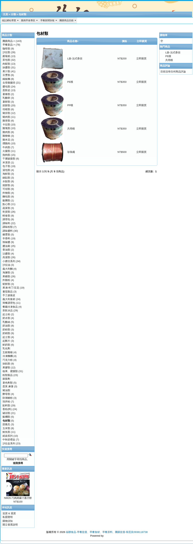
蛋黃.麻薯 (8, 386)
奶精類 (6, 333)
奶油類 (6, 325)
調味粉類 (8, 226)
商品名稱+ (73, 41)
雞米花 (6, 139)
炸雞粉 (6, 280)
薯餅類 (6, 101)
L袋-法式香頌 (74, 58)
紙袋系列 (8, 435)
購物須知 (8, 520)
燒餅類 (6, 185)
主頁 (5, 14)
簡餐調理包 (9, 302)
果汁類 (6, 71)
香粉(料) (7, 409)
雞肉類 (6, 132)
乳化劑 (6, 348)
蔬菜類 (6, 208)
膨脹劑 (6, 378)
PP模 (70, 105)
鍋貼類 (6, 177)
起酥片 (6, 340)
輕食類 (6, 215)
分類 (13, 14)
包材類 (22, 14)
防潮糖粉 (8, 397)
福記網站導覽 (9, 20)
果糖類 (6, 276)
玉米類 (6, 428)
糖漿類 (6, 234)
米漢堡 (6, 162)
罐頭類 (6, 413)
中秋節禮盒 (9, 439)
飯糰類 (6, 416)
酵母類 (6, 394)
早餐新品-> (9, 44)
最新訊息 (7, 468)
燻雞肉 (6, 143)
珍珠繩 (71, 152)
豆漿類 (6, 75)
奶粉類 (6, 329)
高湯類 (6, 257)
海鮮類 (6, 173)
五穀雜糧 (8, 352)
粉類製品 (8, 375)
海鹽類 (6, 272)
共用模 (71, 128)
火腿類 (6, 151)
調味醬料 (8, 230)
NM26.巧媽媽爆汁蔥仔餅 (18, 497)
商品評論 (165, 65)
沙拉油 (6, 264)
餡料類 (6, 405)
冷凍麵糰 (8, 356)
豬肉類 (6, 116)
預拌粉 (6, 401)
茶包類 (6, 59)
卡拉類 (6, 124)
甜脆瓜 (6, 424)
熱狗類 (6, 154)
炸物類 (6, 192)
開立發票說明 (10, 524)
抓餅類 (6, 105)
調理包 (6, 219)
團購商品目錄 (66, 20)
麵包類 (6, 196)
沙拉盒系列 (9, 443)
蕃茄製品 (8, 291)
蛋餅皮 (6, 90)
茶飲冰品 (8, 310)
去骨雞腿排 (9, 82)
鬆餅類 (6, 284)
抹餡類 (6, 363)
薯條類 (6, 94)
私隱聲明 (8, 517)
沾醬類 (6, 253)
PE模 (70, 81)
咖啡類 (6, 48)
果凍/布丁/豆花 (11, 287)
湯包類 (6, 170)
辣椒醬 (6, 242)
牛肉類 (6, 147)
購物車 (163, 35)
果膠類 (6, 367)
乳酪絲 (6, 321)
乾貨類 (6, 211)
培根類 (6, 109)
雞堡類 (6, 120)
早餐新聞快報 (47, 20)
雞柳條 (6, 135)
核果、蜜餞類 (10, 371)
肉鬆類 (6, 63)
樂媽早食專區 (28, 20)
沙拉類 (6, 52)
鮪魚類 (6, 431)
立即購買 (141, 58)
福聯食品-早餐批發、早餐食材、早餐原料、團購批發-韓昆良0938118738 (107, 532)
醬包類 (6, 86)
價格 (124, 41)
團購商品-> (9, 41)
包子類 (6, 166)
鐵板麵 (6, 78)
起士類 (6, 337)
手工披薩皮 (9, 295)
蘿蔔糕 (6, 56)
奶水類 (6, 318)
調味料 (6, 223)
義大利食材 (9, 299)
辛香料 (6, 238)
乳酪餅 (6, 97)
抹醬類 (6, 67)
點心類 (6, 204)
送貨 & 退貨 (9, 513)
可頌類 (6, 188)
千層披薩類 (9, 158)
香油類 (6, 249)
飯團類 (6, 200)
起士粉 (6, 314)
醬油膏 (6, 246)
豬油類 (6, 390)
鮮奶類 (6, 344)
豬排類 (6, 113)
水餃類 (6, 181)
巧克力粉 (8, 359)
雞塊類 (6, 128)
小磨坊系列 (9, 261)
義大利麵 (8, 268)
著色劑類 (8, 382)
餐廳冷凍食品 (10, 306)
